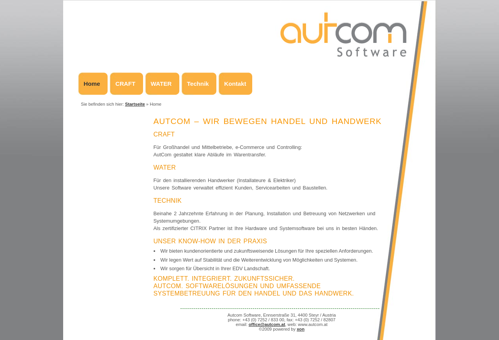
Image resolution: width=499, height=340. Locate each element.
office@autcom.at (267, 324)
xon (300, 329)
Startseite (135, 104)
